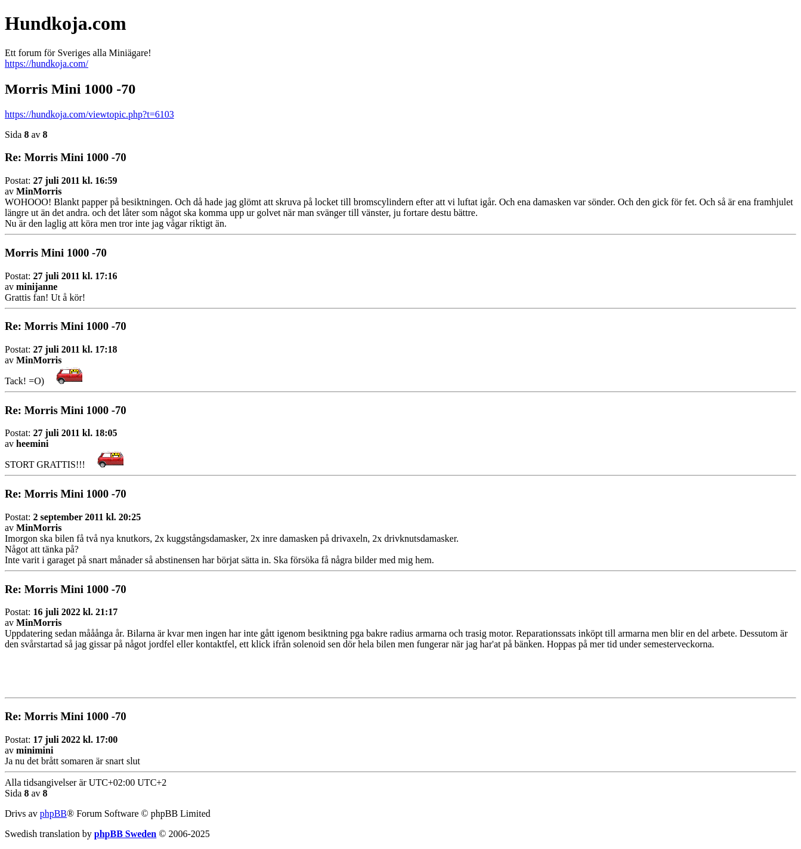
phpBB (53, 813)
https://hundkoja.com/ (46, 63)
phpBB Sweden (125, 834)
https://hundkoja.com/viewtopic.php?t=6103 (89, 114)
